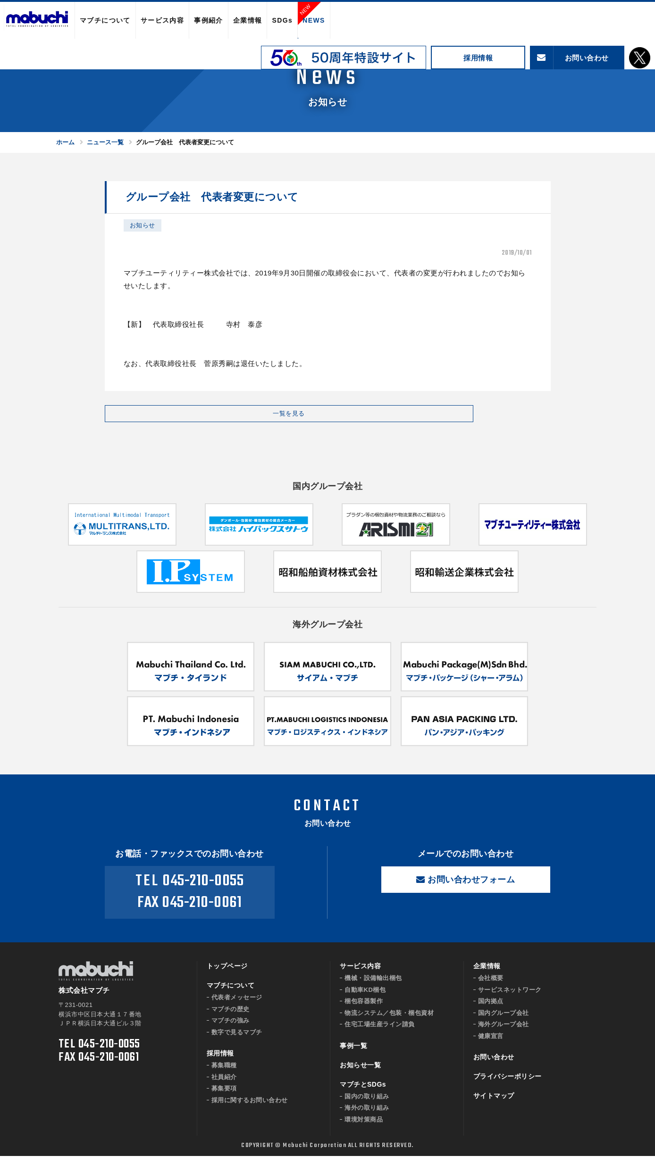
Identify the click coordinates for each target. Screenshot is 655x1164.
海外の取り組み (366, 1115)
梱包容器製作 (363, 1009)
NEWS (313, 20)
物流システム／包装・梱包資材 (389, 1020)
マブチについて (105, 20)
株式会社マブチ (37, 20)
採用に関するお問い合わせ (249, 1108)
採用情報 (478, 58)
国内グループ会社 (503, 1020)
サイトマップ (493, 1103)
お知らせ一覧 (360, 1073)
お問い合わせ (493, 1065)
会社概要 (491, 985)
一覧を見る (180, 418)
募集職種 (224, 1073)
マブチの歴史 (230, 1017)
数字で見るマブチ (236, 1040)
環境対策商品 (363, 1127)
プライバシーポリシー (507, 1084)
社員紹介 (224, 1085)
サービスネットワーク (510, 997)
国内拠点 (491, 1009)
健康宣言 (491, 1044)
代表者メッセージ (236, 1005)
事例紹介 (208, 20)
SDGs (282, 20)
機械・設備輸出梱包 (373, 985)
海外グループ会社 (503, 1032)
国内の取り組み (366, 1104)
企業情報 (247, 20)
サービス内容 (162, 20)
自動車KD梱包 (365, 997)
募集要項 (224, 1096)
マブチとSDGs (363, 1092)
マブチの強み (230, 1028)
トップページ (227, 974)
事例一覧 (353, 1053)
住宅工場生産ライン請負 (379, 1032)
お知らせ (142, 225)
